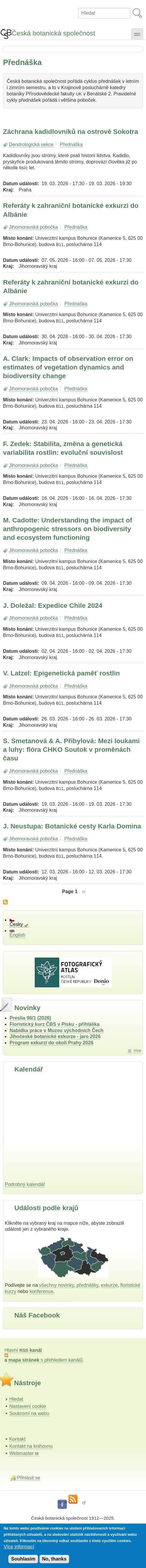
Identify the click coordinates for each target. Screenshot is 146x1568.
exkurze (109, 1285)
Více (137, 1050)
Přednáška (71, 144)
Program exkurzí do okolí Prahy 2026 (51, 1042)
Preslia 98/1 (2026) (30, 1017)
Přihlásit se (28, 1477)
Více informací (19, 1546)
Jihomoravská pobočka (33, 227)
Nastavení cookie (27, 1406)
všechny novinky (56, 1285)
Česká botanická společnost (53, 33)
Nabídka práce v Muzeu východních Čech (57, 1030)
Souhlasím (23, 1558)
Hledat (16, 1399)
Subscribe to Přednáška (5, 902)
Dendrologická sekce (31, 144)
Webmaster (24, 1453)
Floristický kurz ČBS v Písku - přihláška (55, 1024)
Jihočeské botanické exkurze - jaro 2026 (55, 1036)
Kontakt (17, 1439)
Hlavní (23, 1350)
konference (41, 1291)
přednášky (87, 1285)
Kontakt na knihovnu (31, 1446)
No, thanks (54, 1558)
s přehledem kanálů (45, 1360)
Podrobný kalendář (25, 1184)
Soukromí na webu (29, 1413)
